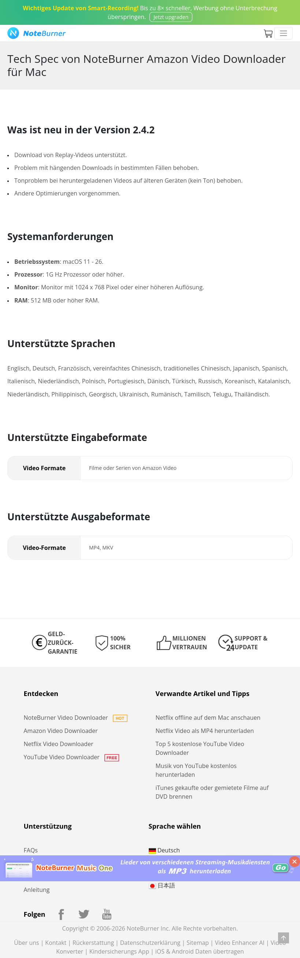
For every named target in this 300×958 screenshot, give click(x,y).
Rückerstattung (93, 943)
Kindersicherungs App (119, 951)
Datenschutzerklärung (150, 943)
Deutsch (164, 850)
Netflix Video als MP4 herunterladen (205, 731)
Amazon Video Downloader (61, 731)
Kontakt (55, 943)
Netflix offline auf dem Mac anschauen (208, 718)
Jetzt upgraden (170, 17)
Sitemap (197, 943)
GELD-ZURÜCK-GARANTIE (63, 642)
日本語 (162, 885)
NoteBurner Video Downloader (75, 718)
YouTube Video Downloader (71, 757)
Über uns (26, 943)
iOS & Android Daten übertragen (199, 951)
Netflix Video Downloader (58, 744)
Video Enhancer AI (239, 943)
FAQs (31, 850)
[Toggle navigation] (283, 33)
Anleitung (37, 890)
